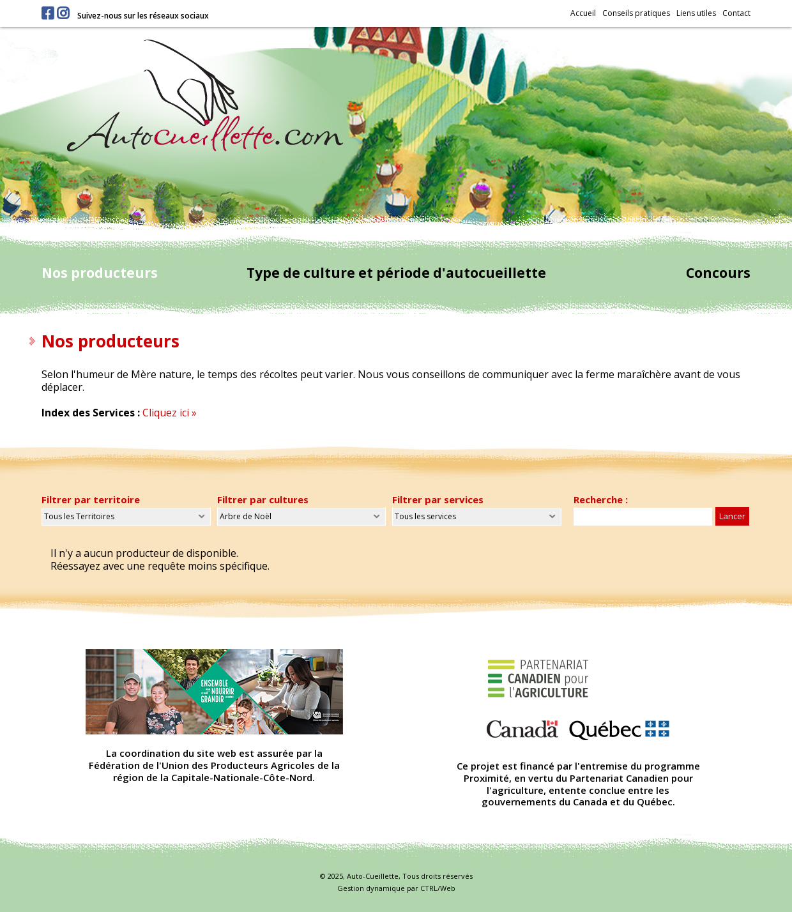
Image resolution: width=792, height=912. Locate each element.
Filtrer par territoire (91, 499)
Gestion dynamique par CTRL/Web (396, 888)
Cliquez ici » (169, 413)
